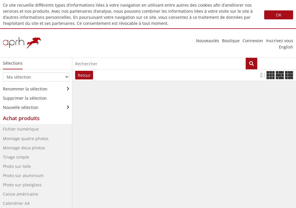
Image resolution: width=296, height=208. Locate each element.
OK (279, 15)
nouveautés (207, 40)
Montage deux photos (24, 148)
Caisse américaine (20, 194)
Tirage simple (16, 157)
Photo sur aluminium (23, 175)
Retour (84, 75)
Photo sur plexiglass (22, 184)
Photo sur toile (17, 166)
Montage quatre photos (26, 138)
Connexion (253, 40)
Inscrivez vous (279, 40)
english (286, 47)
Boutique (231, 40)
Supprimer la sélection (25, 98)
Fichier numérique (21, 129)
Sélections (13, 63)
